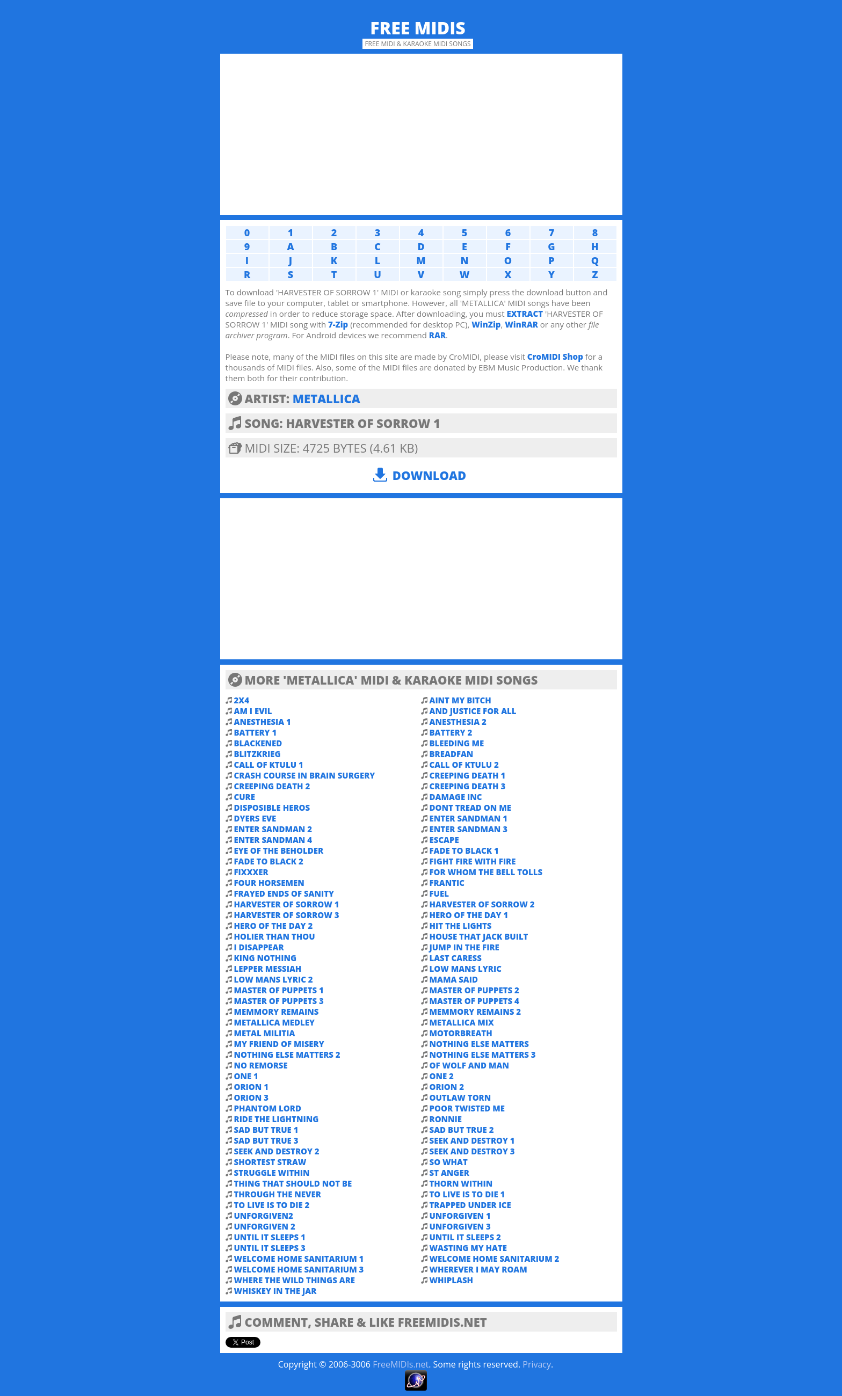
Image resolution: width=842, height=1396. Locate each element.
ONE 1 (246, 1076)
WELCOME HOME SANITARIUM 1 (299, 1258)
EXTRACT (524, 313)
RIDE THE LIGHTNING (276, 1119)
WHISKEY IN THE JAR (275, 1290)
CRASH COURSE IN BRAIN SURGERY (304, 775)
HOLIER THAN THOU (274, 936)
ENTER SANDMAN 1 (469, 818)
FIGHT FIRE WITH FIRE (473, 861)
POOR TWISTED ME (467, 1108)
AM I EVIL (253, 711)
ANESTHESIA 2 (458, 721)
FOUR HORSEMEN (269, 882)
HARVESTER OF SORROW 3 (286, 915)
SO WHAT (449, 1162)
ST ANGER (449, 1172)
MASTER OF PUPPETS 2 (474, 990)
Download (429, 475)
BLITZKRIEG (257, 753)
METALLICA (326, 398)
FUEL (439, 893)
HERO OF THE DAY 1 (469, 915)
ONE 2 (442, 1076)
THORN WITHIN (461, 1183)
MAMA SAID (454, 979)
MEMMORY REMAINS (276, 1011)
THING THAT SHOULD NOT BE (293, 1183)
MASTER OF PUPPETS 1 (279, 990)
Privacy (536, 1364)
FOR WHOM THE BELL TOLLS (486, 872)
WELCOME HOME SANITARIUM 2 (495, 1258)
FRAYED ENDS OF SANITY (284, 893)
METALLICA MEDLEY (274, 1022)
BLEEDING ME (457, 743)
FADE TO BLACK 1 (464, 850)
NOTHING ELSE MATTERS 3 (483, 1054)
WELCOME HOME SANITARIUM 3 (299, 1269)
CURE (244, 796)
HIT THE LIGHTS (461, 925)
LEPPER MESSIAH (268, 968)
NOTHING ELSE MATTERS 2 (287, 1054)
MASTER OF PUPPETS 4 (474, 1000)
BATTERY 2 (451, 732)
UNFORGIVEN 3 (460, 1226)
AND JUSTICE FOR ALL (473, 711)
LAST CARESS (456, 958)
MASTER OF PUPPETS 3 (279, 1000)
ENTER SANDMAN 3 (469, 829)
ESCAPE (444, 839)
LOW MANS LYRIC (466, 968)
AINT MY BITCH (460, 700)
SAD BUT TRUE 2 (462, 1129)
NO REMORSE (261, 1065)
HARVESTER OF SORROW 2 (482, 904)
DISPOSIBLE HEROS (272, 807)
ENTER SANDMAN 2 (273, 829)
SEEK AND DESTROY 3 (472, 1151)
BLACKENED (258, 743)
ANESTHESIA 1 (262, 721)
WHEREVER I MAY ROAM (478, 1269)
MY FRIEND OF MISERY (279, 1043)
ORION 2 (447, 1086)
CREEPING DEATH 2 (272, 786)
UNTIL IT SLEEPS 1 (270, 1237)
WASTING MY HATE (468, 1247)
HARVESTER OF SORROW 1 (286, 904)
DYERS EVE (255, 818)
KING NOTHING (265, 958)
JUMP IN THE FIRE (464, 947)
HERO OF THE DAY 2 (273, 925)
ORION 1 (251, 1086)
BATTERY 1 (255, 732)
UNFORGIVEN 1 (460, 1215)
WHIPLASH (452, 1280)
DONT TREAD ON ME (470, 807)
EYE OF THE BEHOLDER (279, 850)
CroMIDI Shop (555, 356)
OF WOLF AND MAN (469, 1065)
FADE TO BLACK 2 (268, 861)
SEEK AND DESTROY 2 (277, 1151)
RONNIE (446, 1119)
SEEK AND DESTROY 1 (472, 1140)
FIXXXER (251, 872)
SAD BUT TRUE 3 (266, 1140)
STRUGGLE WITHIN (272, 1172)
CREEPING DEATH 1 (468, 775)
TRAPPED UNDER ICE (470, 1204)
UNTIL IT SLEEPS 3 (270, 1247)
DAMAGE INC (456, 796)
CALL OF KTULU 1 (268, 764)
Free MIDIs (418, 27)
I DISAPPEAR (259, 947)
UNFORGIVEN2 (263, 1215)
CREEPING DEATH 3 (468, 786)
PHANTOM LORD (267, 1108)
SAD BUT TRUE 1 (266, 1129)
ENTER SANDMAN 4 (273, 839)
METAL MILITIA (264, 1033)
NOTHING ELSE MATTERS (479, 1043)
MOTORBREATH (461, 1033)
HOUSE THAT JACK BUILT (479, 936)
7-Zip (338, 324)
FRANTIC (447, 882)
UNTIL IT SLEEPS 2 (465, 1237)
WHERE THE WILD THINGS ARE (294, 1280)
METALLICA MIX (462, 1022)
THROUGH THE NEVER (277, 1194)
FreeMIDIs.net (401, 1364)
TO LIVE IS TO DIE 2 (272, 1204)
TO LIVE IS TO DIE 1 (467, 1194)
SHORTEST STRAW (270, 1162)
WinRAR (521, 324)
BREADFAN (452, 753)
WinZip (485, 324)
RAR (437, 335)
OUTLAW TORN (460, 1097)
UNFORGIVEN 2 (264, 1226)
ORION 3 (251, 1097)
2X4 (241, 700)
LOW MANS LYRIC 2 (273, 979)
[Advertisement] (421, 134)
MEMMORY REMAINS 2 (475, 1011)
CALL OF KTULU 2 (464, 764)
